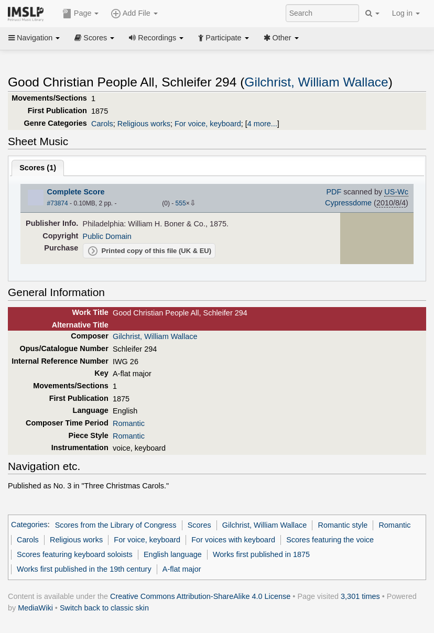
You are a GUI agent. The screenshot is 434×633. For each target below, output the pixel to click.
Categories (29, 525)
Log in (406, 13)
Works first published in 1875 (261, 554)
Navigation (34, 38)
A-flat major (181, 569)
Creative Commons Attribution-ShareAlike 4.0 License (200, 596)
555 (181, 203)
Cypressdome (348, 203)
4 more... (262, 123)
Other (281, 38)
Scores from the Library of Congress (116, 525)
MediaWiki (35, 608)
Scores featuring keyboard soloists (75, 554)
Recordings (156, 38)
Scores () (37, 167)
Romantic (129, 423)
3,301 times (360, 596)
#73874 (57, 203)
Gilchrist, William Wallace (316, 82)
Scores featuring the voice (330, 540)
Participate (223, 38)
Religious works (143, 123)
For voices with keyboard (233, 540)
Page (80, 13)
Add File (134, 13)
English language (173, 554)
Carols (102, 123)
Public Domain (107, 236)
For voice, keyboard (208, 123)
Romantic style (343, 525)
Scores (94, 38)
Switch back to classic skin (104, 608)
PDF (333, 192)
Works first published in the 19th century (84, 569)
